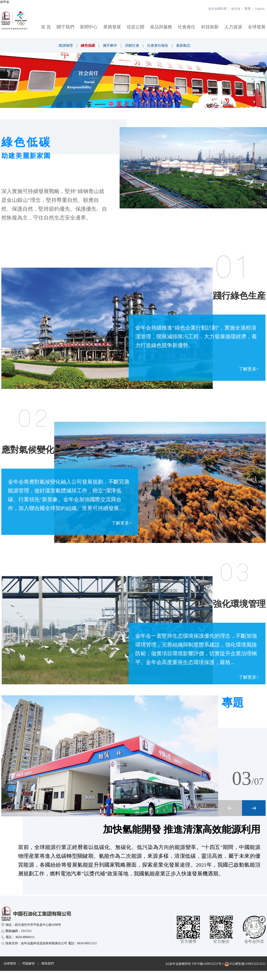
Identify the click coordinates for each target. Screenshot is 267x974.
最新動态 (183, 45)
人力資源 (233, 26)
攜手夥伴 (110, 45)
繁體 (248, 8)
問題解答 (28, 963)
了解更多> (249, 368)
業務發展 (112, 26)
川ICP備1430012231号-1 (208, 963)
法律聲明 (10, 963)
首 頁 (46, 26)
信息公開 (135, 26)
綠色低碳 (88, 45)
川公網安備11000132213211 (245, 964)
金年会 (4, 2)
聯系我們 (47, 963)
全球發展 (256, 26)
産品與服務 (161, 26)
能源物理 (66, 45)
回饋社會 (132, 45)
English (260, 8)
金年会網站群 (217, 8)
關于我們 (65, 26)
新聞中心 (89, 26)
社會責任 (186, 26)
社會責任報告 (157, 45)
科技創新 (210, 26)
